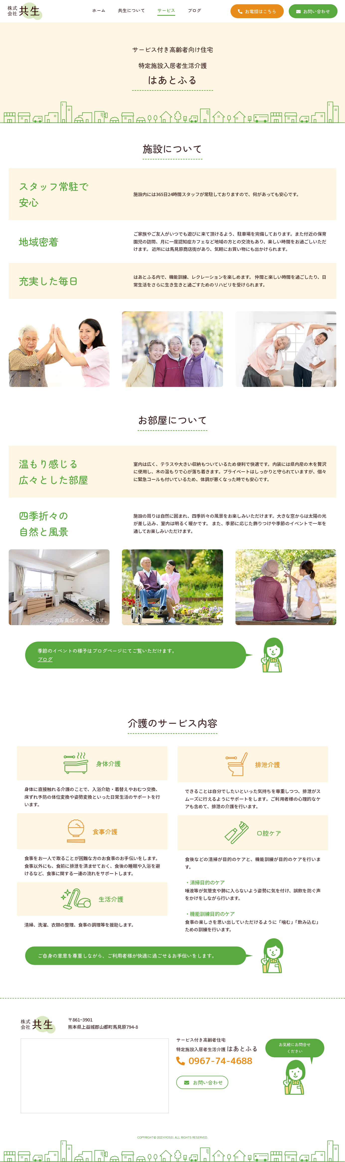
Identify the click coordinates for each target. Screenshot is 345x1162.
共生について (131, 10)
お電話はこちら (257, 11)
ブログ (194, 10)
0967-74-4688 (214, 1061)
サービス (166, 10)
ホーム (99, 10)
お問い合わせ (313, 11)
